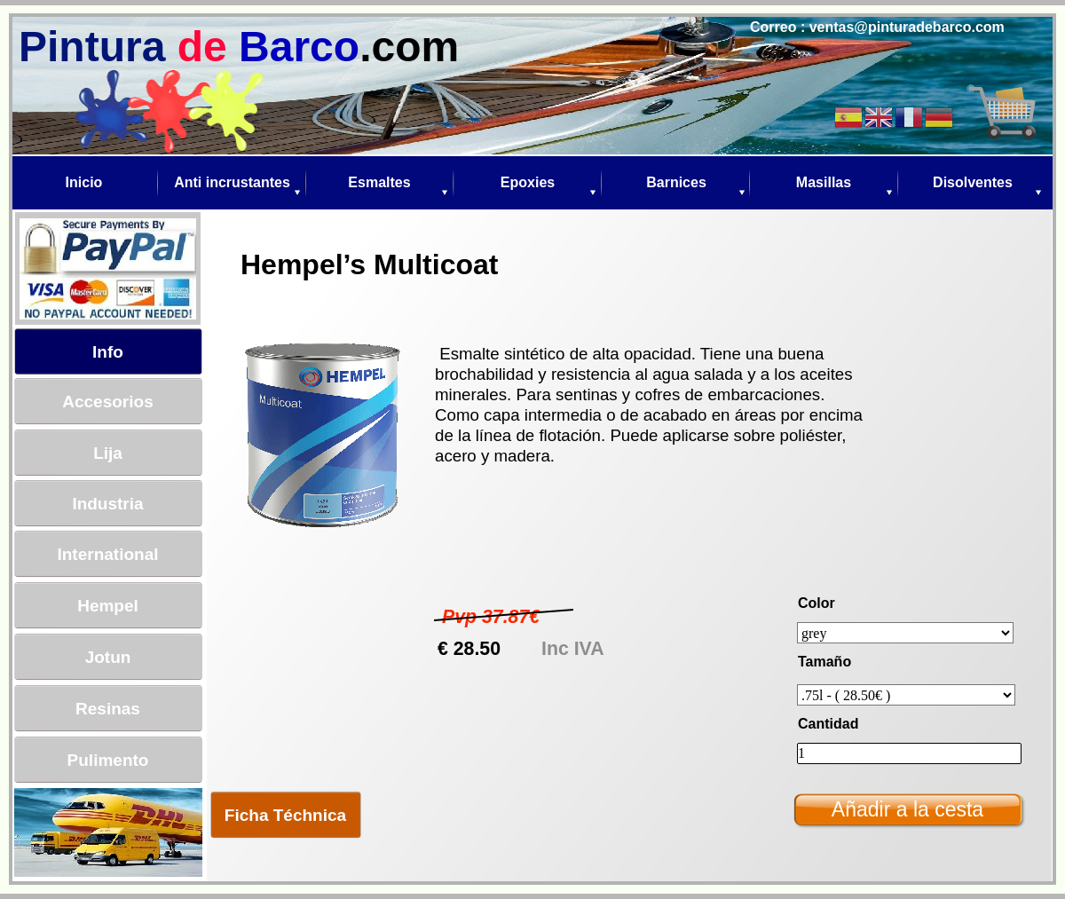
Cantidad (828, 723)
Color (816, 603)
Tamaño (824, 661)
